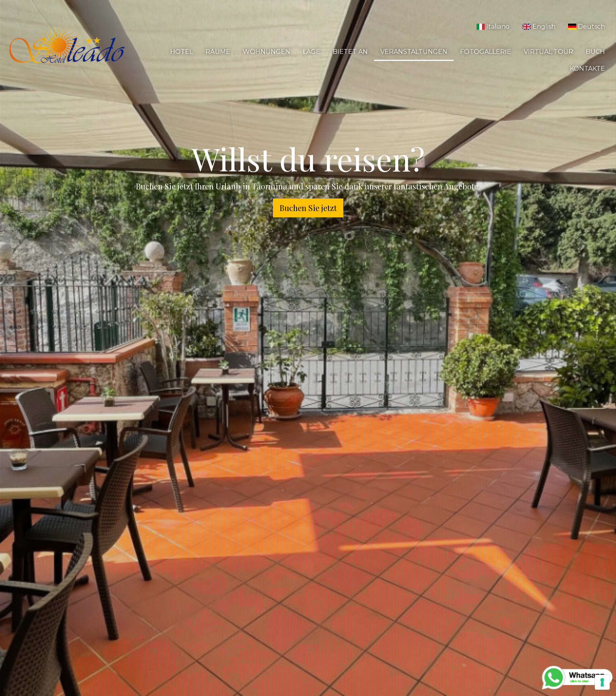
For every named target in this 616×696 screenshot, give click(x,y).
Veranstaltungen (413, 51)
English (538, 26)
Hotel (181, 51)
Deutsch (586, 26)
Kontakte (587, 68)
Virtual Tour (548, 51)
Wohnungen (266, 51)
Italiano (493, 26)
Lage (311, 51)
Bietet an (350, 51)
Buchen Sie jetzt (308, 207)
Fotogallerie (485, 51)
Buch (595, 51)
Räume (217, 51)
